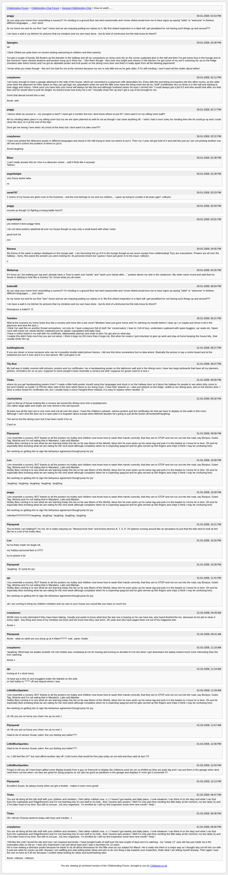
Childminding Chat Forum (45, 8)
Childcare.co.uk (158, 865)
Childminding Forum (17, 8)
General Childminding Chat (76, 8)
